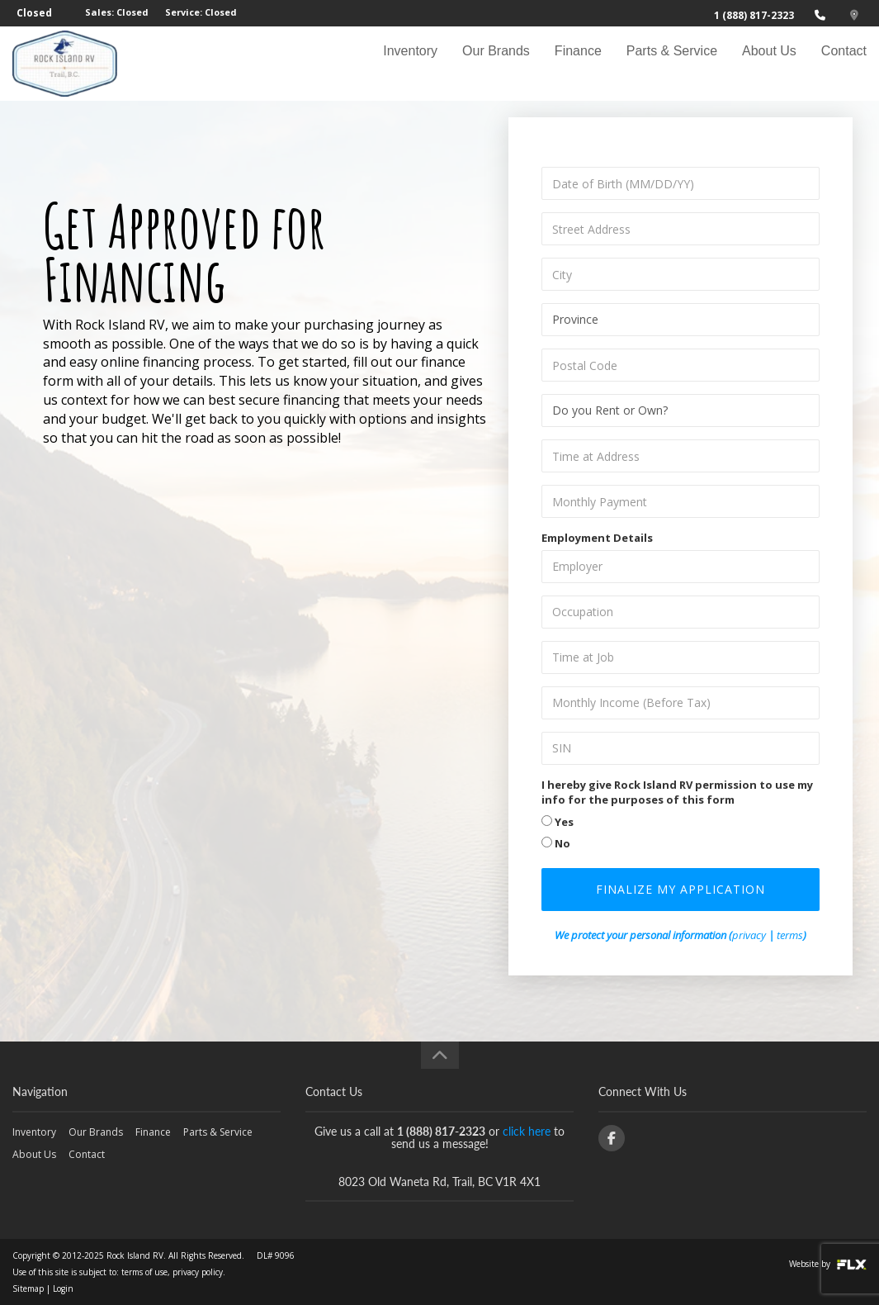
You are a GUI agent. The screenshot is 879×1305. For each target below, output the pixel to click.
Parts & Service (671, 63)
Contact (844, 63)
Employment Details (597, 537)
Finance (578, 63)
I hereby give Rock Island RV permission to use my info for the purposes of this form (677, 792)
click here (527, 1131)
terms (790, 935)
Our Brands (496, 63)
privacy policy (197, 1272)
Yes (557, 821)
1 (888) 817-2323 (754, 15)
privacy (749, 935)
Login (63, 1288)
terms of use (144, 1272)
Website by (828, 1263)
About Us (769, 63)
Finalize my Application (680, 889)
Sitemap (28, 1288)
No (555, 843)
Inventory (410, 63)
